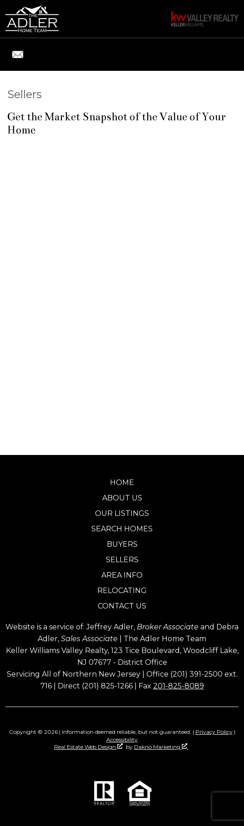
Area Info (122, 575)
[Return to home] (32, 18)
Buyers (122, 544)
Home (122, 482)
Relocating (122, 590)
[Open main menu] (228, 54)
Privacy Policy (214, 731)
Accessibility (122, 739)
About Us (122, 498)
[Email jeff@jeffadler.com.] (17, 54)
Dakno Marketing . (161, 746)
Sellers (122, 559)
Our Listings (122, 513)
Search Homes (122, 528)
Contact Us (122, 606)
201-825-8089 (178, 686)
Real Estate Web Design (88, 746)
